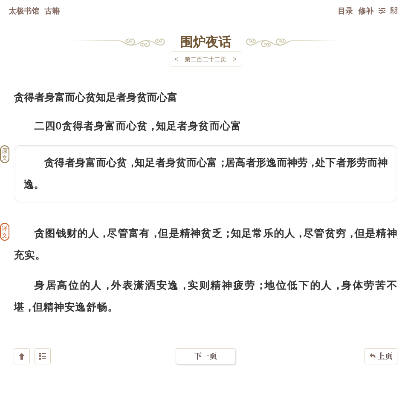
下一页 (205, 347)
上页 (381, 347)
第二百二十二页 (205, 59)
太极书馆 (24, 10)
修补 (365, 10)
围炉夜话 (205, 41)
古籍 (52, 10)
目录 (345, 10)
